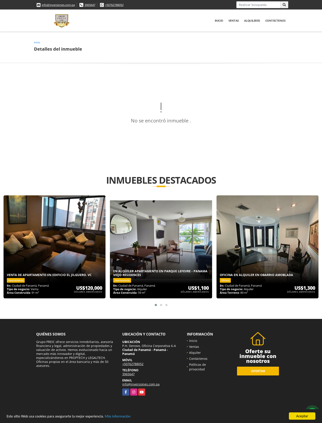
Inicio (219, 21)
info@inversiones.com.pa (58, 5)
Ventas (233, 21)
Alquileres (252, 21)
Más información (117, 416)
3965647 (90, 5)
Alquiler (195, 353)
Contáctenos (275, 21)
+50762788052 (114, 5)
